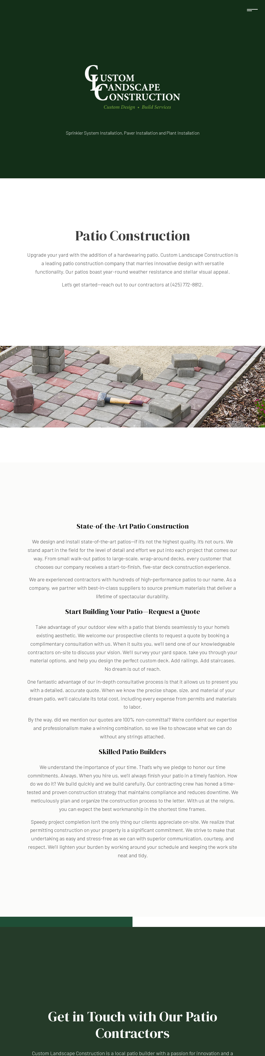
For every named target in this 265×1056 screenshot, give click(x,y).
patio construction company (94, 263)
